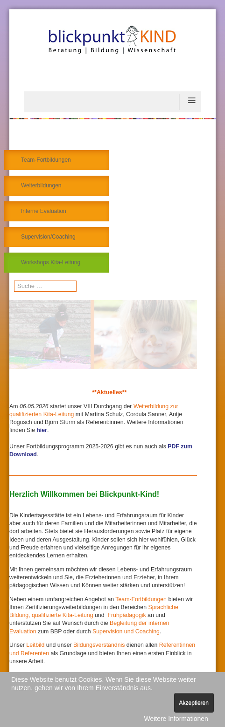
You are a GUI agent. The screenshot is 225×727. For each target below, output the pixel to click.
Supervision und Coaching (126, 631)
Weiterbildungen (41, 185)
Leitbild (35, 645)
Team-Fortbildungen (46, 160)
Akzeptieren (194, 703)
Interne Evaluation (43, 211)
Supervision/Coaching (48, 236)
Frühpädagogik (126, 615)
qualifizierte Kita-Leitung (61, 615)
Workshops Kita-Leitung (50, 262)
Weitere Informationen (176, 718)
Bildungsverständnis (100, 645)
